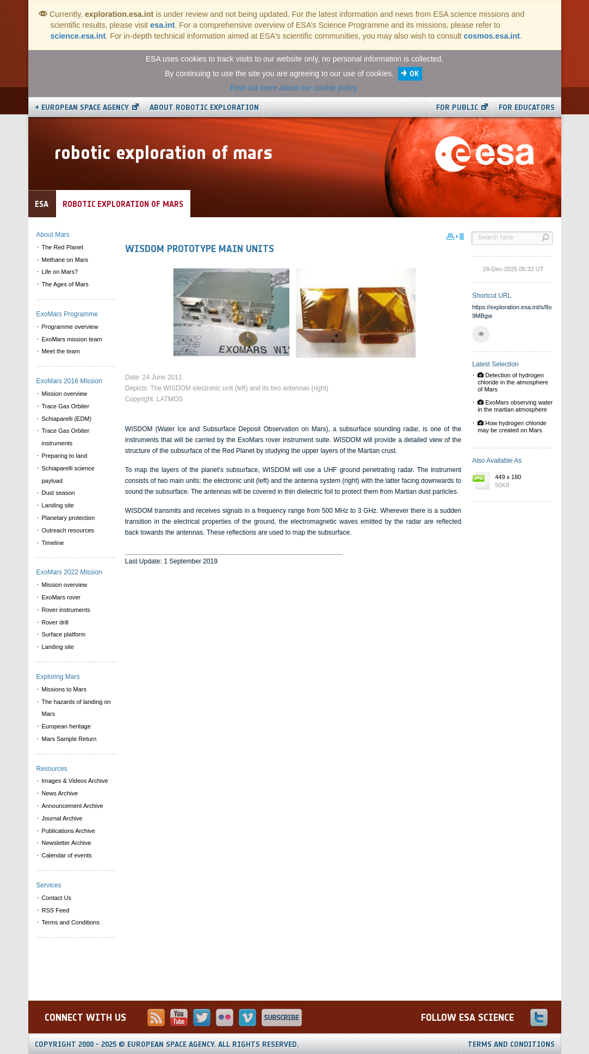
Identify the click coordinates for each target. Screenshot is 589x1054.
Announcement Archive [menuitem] (72, 805)
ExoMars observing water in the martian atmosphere (515, 406)
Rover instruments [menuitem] (66, 609)
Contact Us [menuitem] (56, 897)
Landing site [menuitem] (58, 505)
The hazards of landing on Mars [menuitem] (76, 708)
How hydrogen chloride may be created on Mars (512, 426)
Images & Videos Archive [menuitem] (75, 780)
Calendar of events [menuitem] (67, 855)
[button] (480, 334)
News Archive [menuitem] (60, 793)
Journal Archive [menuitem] (62, 818)
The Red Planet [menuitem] (62, 247)
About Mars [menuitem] (53, 234)
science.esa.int (78, 36)
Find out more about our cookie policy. (294, 87)
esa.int (162, 25)
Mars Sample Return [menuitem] (69, 739)
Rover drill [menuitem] (55, 622)
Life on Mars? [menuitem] (60, 271)
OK (414, 73)
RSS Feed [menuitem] (56, 910)
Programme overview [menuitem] (70, 326)
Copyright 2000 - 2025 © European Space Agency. (167, 1044)
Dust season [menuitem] (58, 492)
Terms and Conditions (511, 1044)
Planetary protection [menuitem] (68, 517)
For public (457, 107)
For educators (527, 107)
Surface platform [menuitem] (64, 634)
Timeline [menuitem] (53, 543)
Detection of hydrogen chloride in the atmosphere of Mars (513, 382)
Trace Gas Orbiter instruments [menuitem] (66, 436)
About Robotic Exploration (204, 107)
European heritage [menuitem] (66, 726)
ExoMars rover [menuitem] (61, 597)
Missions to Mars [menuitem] (64, 689)
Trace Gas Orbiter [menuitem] (66, 406)
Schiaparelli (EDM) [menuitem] (67, 418)
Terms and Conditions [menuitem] (71, 922)
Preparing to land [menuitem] (65, 455)
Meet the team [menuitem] (61, 351)
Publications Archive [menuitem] (68, 831)
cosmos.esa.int (492, 36)
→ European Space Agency (82, 107)
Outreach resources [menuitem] (68, 530)
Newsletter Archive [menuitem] (66, 842)
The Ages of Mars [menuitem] (65, 284)
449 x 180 (521, 482)
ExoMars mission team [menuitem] (72, 339)
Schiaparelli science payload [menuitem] (68, 474)
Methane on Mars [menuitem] (65, 259)
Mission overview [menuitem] (65, 393)
